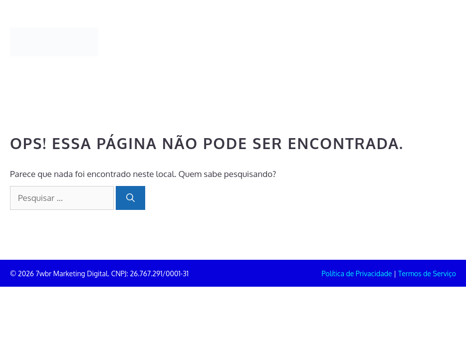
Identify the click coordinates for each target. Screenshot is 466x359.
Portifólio (175, 28)
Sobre (229, 28)
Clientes (336, 28)
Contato (126, 55)
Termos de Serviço (427, 273)
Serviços (281, 28)
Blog (386, 28)
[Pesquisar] (130, 198)
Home (122, 28)
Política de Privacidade (357, 273)
